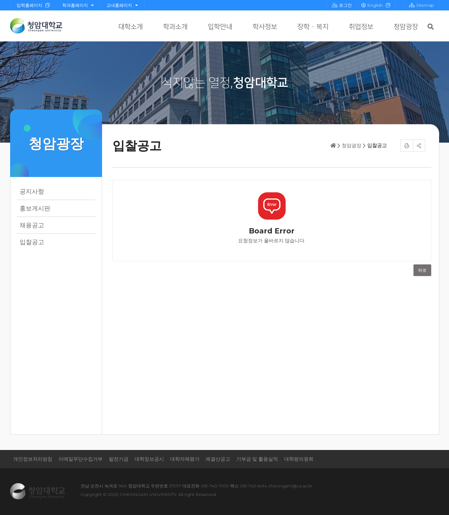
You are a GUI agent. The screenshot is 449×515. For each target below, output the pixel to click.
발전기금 (118, 459)
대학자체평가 (185, 459)
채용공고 (32, 225)
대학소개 (130, 27)
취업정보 (361, 27)
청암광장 (406, 27)
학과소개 (175, 27)
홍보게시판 (35, 208)
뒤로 (422, 270)
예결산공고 (218, 459)
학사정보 (265, 27)
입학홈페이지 (29, 5)
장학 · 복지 (313, 27)
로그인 (342, 5)
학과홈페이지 (78, 5)
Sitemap (421, 5)
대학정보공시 (149, 459)
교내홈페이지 (122, 5)
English (372, 5)
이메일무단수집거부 (81, 459)
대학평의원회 (299, 459)
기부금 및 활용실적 (257, 459)
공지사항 (32, 191)
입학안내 (220, 27)
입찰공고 (32, 242)
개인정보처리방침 (32, 459)
